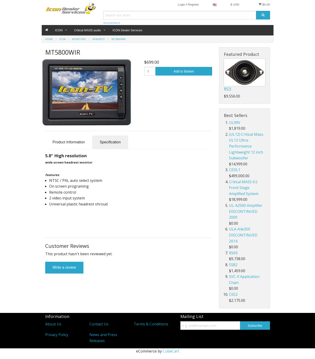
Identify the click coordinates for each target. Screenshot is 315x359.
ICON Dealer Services (127, 30)
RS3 (227, 89)
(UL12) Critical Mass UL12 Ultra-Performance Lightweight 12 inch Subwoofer (246, 146)
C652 (233, 294)
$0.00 (264, 4)
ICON (59, 30)
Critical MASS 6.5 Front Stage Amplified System (243, 187)
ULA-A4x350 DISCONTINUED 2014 (243, 235)
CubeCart (171, 351)
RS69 (233, 252)
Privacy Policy (56, 334)
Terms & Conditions (151, 324)
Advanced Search (111, 22)
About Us (53, 324)
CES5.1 (234, 169)
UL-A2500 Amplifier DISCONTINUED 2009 (245, 211)
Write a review (64, 267)
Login (181, 4)
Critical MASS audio (87, 30)
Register (193, 4)
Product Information (69, 142)
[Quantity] (150, 71)
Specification (110, 142)
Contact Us (98, 324)
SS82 (233, 264)
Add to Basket (184, 71)
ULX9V (234, 122)
